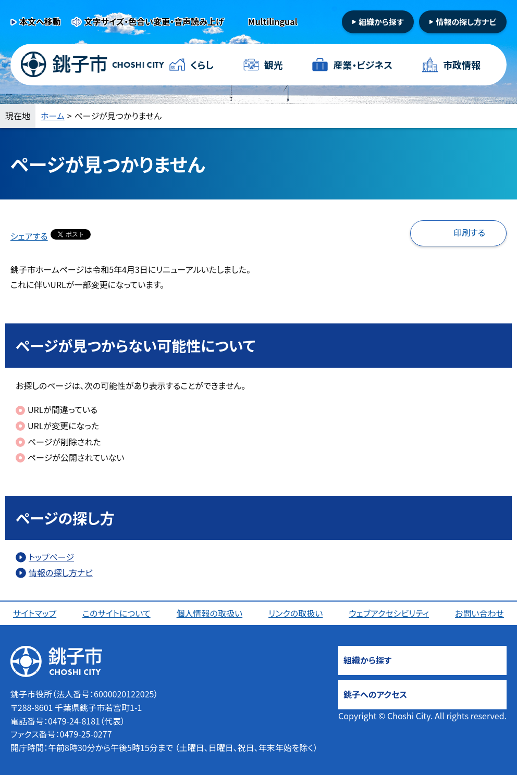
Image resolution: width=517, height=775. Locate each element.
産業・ (362, 64)
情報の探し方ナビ (466, 21)
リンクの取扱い (295, 613)
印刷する (469, 232)
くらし (202, 64)
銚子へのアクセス (375, 694)
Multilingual (273, 21)
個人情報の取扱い (210, 613)
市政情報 (462, 64)
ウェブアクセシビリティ (389, 613)
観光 (273, 64)
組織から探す (381, 21)
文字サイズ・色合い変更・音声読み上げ (154, 21)
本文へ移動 (40, 21)
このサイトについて (116, 613)
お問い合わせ (479, 613)
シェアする (29, 236)
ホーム (53, 115)
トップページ (51, 557)
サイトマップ (34, 613)
